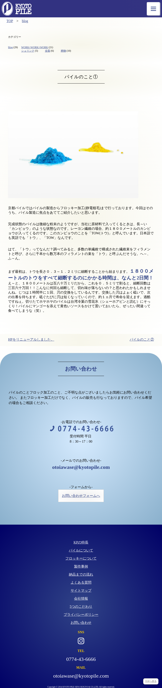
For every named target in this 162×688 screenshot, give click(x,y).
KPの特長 (81, 542)
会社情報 (81, 598)
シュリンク (27, 50)
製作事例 (81, 566)
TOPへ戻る (151, 681)
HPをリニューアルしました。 (31, 339)
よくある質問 (81, 582)
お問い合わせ (81, 622)
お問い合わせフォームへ (81, 496)
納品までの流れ (81, 574)
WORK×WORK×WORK (34, 47)
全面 (47, 50)
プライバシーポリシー (81, 614)
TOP (10, 21)
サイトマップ (81, 590)
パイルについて (81, 550)
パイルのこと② (142, 339)
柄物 (63, 50)
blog (25, 21)
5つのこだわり (81, 606)
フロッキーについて (81, 558)
